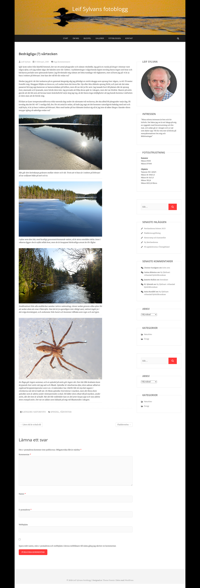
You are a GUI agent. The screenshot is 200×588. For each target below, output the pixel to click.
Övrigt (146, 339)
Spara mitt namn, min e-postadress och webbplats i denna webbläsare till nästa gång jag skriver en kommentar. (67, 546)
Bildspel (87, 38)
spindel (55, 412)
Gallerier (100, 38)
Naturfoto (39, 412)
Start (65, 38)
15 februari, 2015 (41, 62)
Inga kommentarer (61, 62)
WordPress (129, 580)
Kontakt (129, 38)
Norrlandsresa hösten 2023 (155, 228)
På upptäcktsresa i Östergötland (156, 247)
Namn (22, 494)
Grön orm (166, 268)
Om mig (76, 38)
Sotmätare (164, 280)
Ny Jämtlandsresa (151, 242)
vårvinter (66, 412)
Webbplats (23, 524)
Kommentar (25, 454)
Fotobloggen (114, 38)
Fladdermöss (124, 424)
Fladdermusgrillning (152, 233)
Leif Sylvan (25, 62)
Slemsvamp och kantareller (155, 238)
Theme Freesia (108, 580)
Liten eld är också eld (30, 424)
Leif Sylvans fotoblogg (100, 9)
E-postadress (25, 510)
